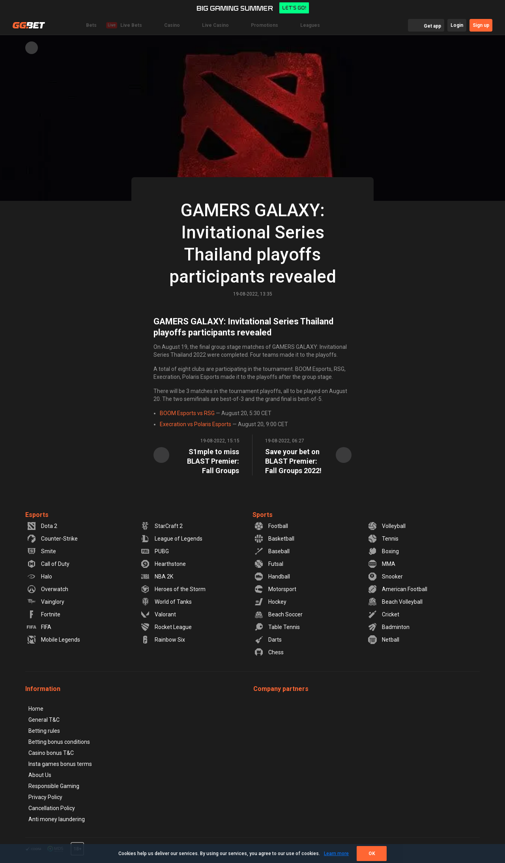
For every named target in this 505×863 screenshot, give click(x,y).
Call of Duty (48, 564)
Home (35, 709)
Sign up (481, 25)
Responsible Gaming (53, 786)
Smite (41, 551)
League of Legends (171, 538)
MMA (381, 564)
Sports (262, 515)
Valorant (158, 614)
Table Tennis (277, 627)
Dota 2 (42, 526)
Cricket (383, 614)
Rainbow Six (162, 639)
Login (457, 25)
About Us (39, 775)
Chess (269, 652)
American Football (397, 589)
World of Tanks (166, 602)
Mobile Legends (53, 639)
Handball (272, 576)
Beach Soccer (278, 614)
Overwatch (47, 589)
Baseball (272, 551)
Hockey (270, 602)
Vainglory (45, 602)
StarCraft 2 (161, 526)
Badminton (389, 627)
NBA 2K (156, 576)
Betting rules (44, 731)
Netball (383, 639)
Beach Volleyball (395, 602)
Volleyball (387, 526)
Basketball (274, 538)
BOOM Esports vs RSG (187, 413)
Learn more (336, 853)
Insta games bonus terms (60, 764)
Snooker (385, 576)
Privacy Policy (45, 797)
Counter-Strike (52, 538)
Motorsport (275, 589)
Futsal (268, 564)
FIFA (39, 627)
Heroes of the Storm (173, 589)
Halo (39, 576)
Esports (37, 515)
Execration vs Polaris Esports (195, 424)
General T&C (44, 720)
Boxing (383, 551)
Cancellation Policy (51, 808)
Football (271, 526)
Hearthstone (163, 564)
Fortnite (43, 614)
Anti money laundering (56, 819)
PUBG (154, 551)
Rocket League (166, 627)
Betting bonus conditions (59, 742)
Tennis (383, 538)
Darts (268, 639)
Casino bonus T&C (51, 753)
